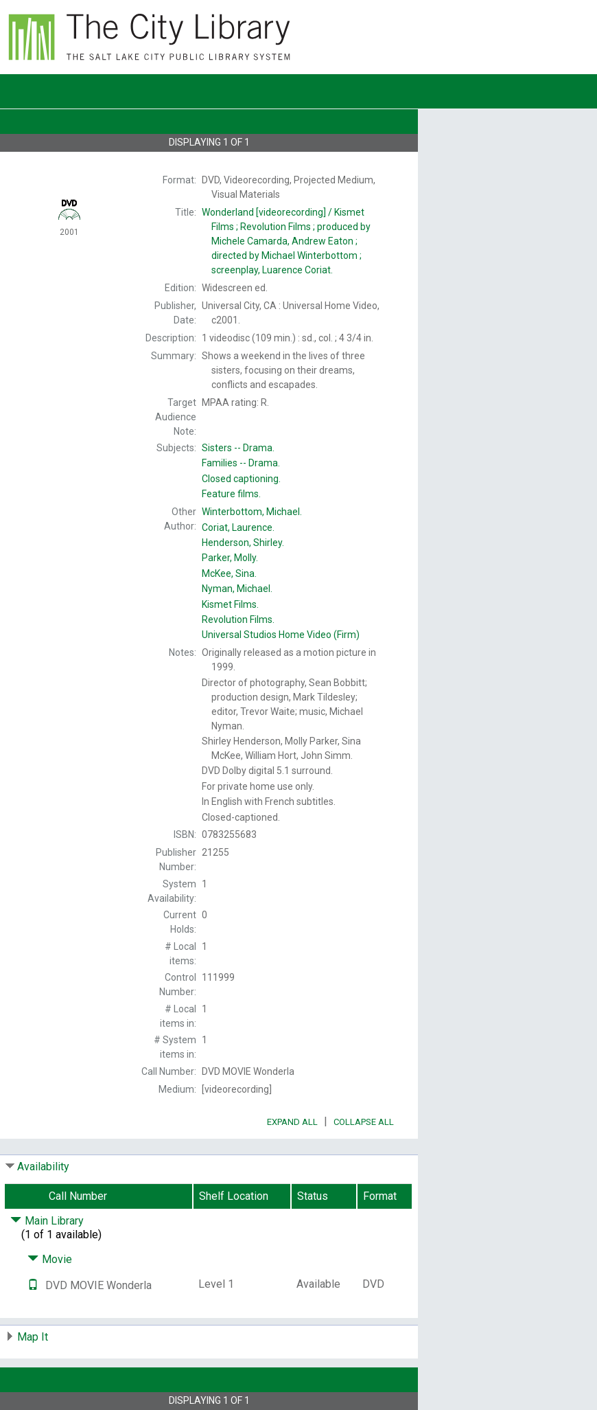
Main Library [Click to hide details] (47, 1220)
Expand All (292, 1122)
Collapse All (363, 1122)
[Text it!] (32, 1285)
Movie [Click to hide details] (49, 1259)
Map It (32, 1336)
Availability (43, 1166)
